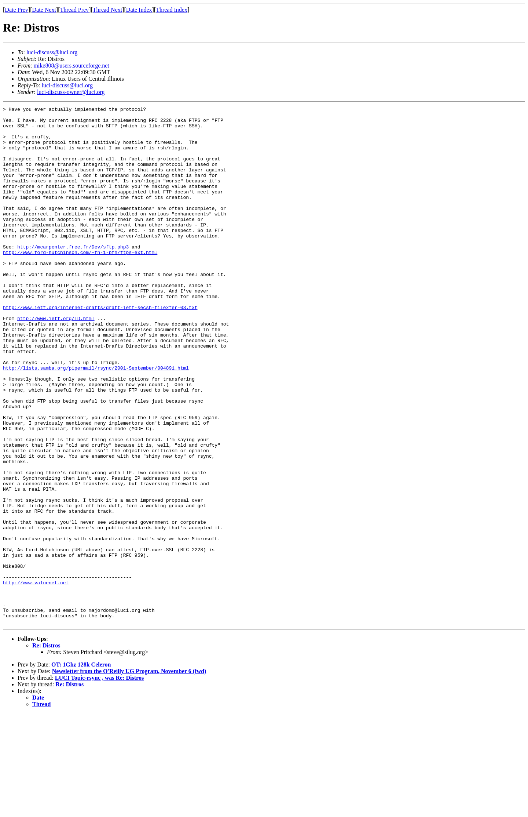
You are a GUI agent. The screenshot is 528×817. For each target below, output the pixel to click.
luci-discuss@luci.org (51, 52)
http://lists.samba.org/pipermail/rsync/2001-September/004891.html (96, 420)
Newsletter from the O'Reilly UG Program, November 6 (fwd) (129, 774)
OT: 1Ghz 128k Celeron (81, 768)
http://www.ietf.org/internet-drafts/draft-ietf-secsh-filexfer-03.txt (100, 348)
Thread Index (171, 10)
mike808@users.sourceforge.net (71, 65)
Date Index (139, 10)
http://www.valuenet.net (36, 678)
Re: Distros (46, 749)
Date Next (44, 10)
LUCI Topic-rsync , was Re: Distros (99, 781)
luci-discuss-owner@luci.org (71, 92)
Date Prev (16, 10)
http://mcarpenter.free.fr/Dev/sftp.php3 (73, 275)
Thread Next (107, 10)
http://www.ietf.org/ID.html (56, 361)
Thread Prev (74, 10)
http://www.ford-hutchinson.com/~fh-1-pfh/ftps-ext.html (80, 282)
